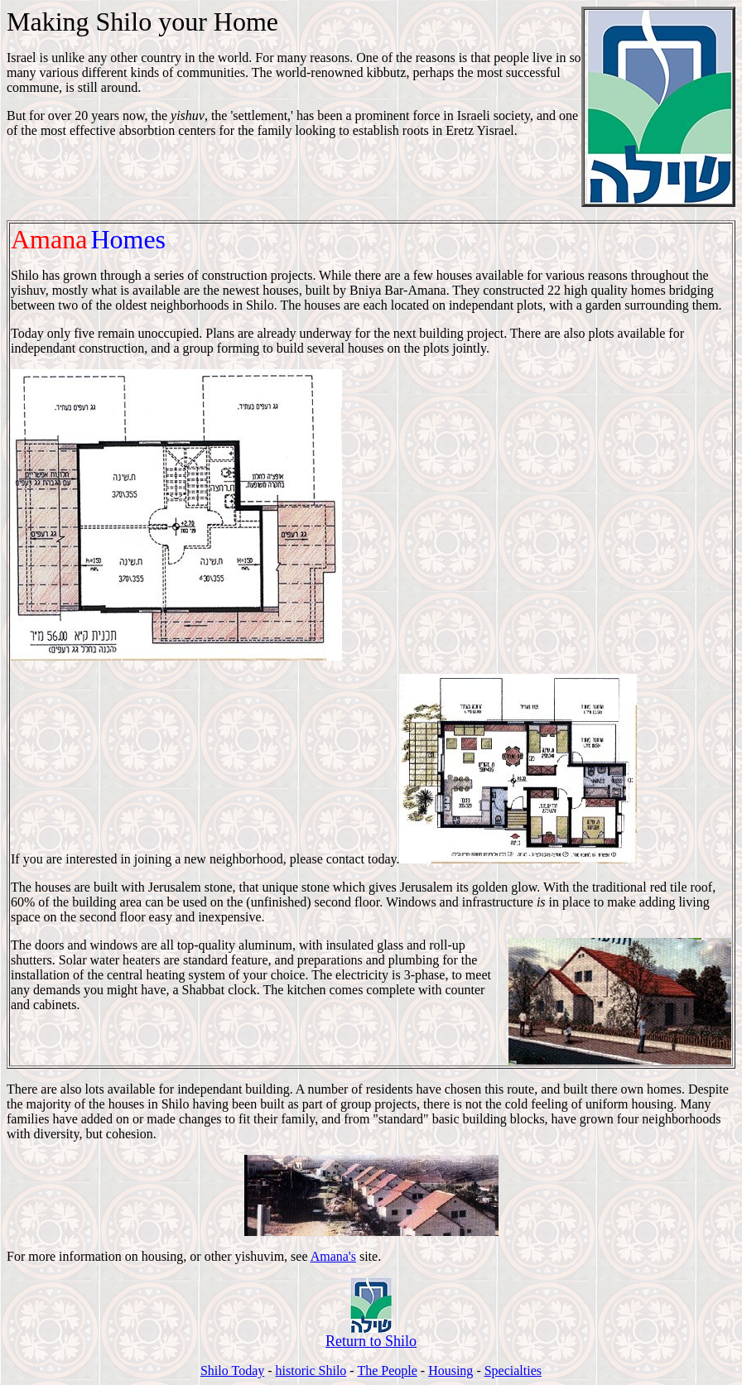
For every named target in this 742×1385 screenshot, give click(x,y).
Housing (450, 1370)
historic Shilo (311, 1370)
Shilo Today (232, 1370)
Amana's (333, 1256)
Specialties (513, 1370)
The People (387, 1370)
